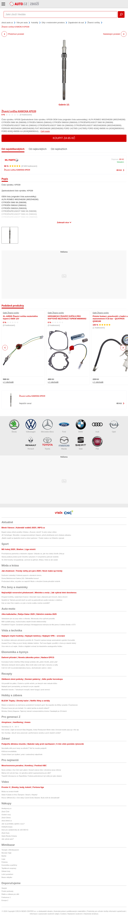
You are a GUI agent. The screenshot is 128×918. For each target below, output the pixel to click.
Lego (3, 859)
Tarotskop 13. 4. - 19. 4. (10, 727)
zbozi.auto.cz (7, 22)
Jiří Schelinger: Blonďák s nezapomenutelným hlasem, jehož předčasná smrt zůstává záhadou (36, 535)
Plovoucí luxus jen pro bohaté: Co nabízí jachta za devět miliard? (25, 708)
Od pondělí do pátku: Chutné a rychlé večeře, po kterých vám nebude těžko (29, 683)
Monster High (6, 853)
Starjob (4, 888)
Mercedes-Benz (47, 426)
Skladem (120, 162)
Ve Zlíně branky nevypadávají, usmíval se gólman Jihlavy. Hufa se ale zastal (30, 560)
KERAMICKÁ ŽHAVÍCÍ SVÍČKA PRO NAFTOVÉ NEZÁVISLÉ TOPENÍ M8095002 (67, 317)
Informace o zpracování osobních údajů (44, 914)
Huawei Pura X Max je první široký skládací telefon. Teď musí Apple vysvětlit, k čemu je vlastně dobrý (39, 643)
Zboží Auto (6, 833)
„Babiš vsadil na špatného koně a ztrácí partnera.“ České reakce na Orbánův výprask (33, 538)
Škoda (14, 426)
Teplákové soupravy (9, 868)
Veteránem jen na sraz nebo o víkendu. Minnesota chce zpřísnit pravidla (28, 618)
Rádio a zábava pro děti (10, 894)
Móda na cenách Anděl (10, 791)
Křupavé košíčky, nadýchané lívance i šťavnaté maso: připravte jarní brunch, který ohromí (34, 597)
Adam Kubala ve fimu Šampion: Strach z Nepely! (19, 795)
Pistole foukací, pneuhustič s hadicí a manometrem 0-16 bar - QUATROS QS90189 (110, 318)
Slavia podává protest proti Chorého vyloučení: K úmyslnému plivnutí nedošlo (30, 557)
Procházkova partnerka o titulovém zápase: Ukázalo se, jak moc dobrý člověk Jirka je (33, 554)
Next (123, 347)
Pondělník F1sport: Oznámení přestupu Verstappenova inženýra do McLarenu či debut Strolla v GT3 (38, 625)
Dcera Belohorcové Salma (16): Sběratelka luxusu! (20, 578)
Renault (31, 443)
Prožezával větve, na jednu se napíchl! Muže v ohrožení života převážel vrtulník (31, 581)
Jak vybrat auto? (8, 839)
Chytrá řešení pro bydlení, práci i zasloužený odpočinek (22, 754)
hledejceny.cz (6, 808)
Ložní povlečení (7, 874)
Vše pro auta (22, 22)
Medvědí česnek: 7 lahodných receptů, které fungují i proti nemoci (26, 689)
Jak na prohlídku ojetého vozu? (13, 824)
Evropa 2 (5, 900)
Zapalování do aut (76, 22)
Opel (114, 426)
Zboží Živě (5, 811)
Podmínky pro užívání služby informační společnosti (106, 911)
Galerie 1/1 (64, 104)
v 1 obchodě (8, 382)
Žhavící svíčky (93, 22)
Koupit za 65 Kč (64, 138)
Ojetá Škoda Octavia (9, 836)
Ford (64, 426)
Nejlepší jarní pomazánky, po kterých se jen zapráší (20, 686)
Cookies (63, 914)
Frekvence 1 (6, 897)
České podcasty (7, 891)
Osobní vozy (6, 814)
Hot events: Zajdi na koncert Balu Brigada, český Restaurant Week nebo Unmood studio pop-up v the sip (40, 730)
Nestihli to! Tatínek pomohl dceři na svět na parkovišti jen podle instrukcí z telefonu (32, 600)
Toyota (47, 443)
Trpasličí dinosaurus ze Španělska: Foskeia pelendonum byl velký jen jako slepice (32, 776)
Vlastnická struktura (91, 914)
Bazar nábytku (7, 877)
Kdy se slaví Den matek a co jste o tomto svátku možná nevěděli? (26, 603)
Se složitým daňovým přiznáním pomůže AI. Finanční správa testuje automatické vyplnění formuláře (38, 640)
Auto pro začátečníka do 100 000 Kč (15, 830)
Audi (97, 426)
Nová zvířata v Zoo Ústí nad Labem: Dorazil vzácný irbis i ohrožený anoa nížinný (31, 770)
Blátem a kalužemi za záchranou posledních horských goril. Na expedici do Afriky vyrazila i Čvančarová (40, 705)
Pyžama (5, 862)
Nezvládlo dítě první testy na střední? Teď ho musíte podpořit (24, 748)
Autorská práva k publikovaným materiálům (70, 911)
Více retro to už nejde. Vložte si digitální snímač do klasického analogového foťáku (32, 646)
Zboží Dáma (6, 817)
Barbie (4, 856)
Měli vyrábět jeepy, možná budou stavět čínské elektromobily (24, 622)
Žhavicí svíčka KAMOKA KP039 (19, 111)
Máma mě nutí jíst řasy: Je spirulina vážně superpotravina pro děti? (26, 773)
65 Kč (119, 170)
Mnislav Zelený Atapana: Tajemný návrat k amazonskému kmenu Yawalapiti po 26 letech (34, 711)
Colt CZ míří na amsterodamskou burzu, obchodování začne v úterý (26, 668)
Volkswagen (31, 426)
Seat (80, 443)
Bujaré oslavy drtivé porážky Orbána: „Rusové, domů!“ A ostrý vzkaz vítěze (29, 532)
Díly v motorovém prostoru (53, 22)
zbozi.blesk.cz (7, 821)
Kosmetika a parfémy (9, 865)
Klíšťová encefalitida (9, 751)
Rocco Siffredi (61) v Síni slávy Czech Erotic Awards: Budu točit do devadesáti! (31, 798)
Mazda (64, 443)
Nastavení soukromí (75, 914)
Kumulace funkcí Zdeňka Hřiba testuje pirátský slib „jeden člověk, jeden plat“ (30, 662)
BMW (80, 426)
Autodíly (34, 22)
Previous (5, 347)
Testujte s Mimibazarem (10, 850)
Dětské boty (6, 871)
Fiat (97, 443)
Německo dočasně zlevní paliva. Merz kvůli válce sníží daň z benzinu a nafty (30, 665)
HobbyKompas (7, 827)
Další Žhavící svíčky (11, 313)
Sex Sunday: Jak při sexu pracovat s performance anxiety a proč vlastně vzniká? (31, 733)
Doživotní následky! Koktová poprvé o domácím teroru (21, 575)
